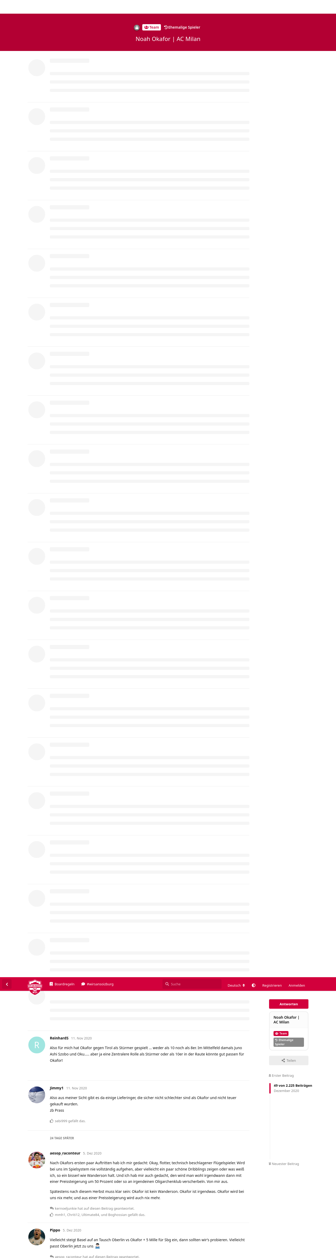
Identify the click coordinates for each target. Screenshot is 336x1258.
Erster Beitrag (281, 98)
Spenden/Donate (20, 1254)
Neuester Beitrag (284, 186)
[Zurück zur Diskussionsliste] (7, 7)
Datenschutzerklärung (311, 1254)
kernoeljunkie (68, 1051)
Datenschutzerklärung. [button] (153, 1246)
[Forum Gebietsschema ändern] (236, 8)
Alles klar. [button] (320, 1243)
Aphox (65, 1202)
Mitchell (63, 491)
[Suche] (192, 7)
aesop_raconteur (71, 783)
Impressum (281, 1254)
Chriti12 (63, 645)
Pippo (61, 311)
